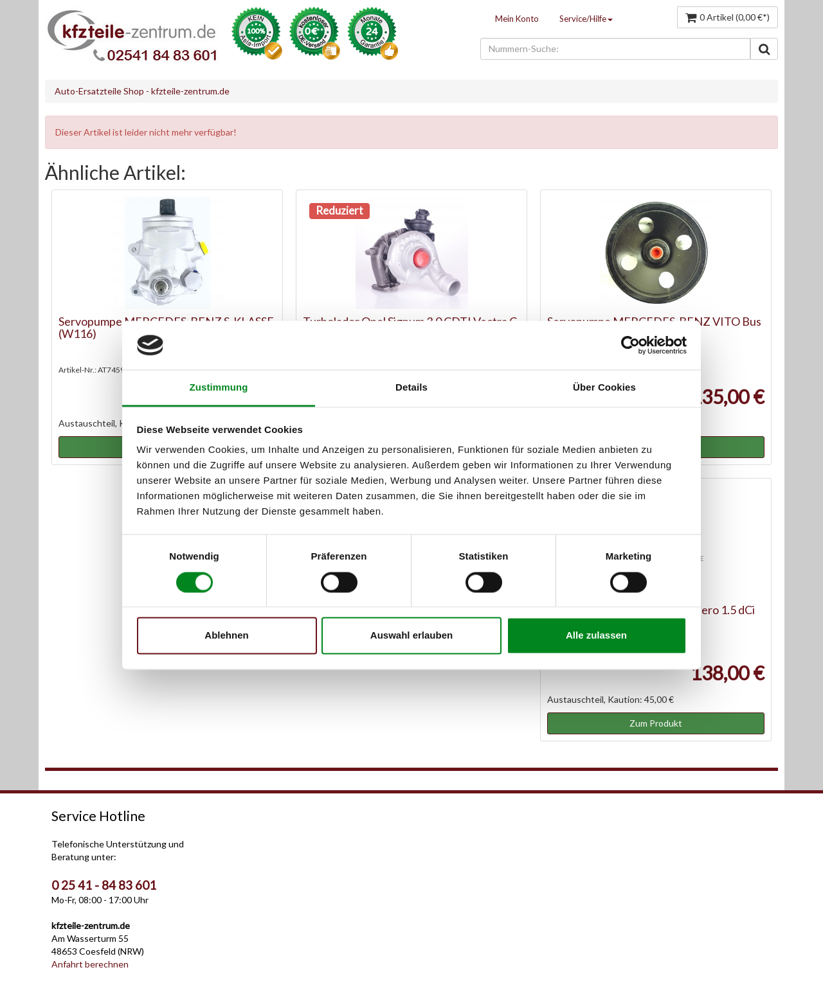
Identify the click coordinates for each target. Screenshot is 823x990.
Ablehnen (226, 635)
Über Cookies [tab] (604, 387)
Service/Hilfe (586, 18)
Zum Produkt (655, 723)
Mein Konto (517, 18)
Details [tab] (411, 387)
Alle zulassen (596, 635)
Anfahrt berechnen (90, 964)
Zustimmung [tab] (219, 387)
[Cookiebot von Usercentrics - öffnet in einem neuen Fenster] (630, 345)
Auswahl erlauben (411, 635)
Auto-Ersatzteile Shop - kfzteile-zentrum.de (142, 90)
